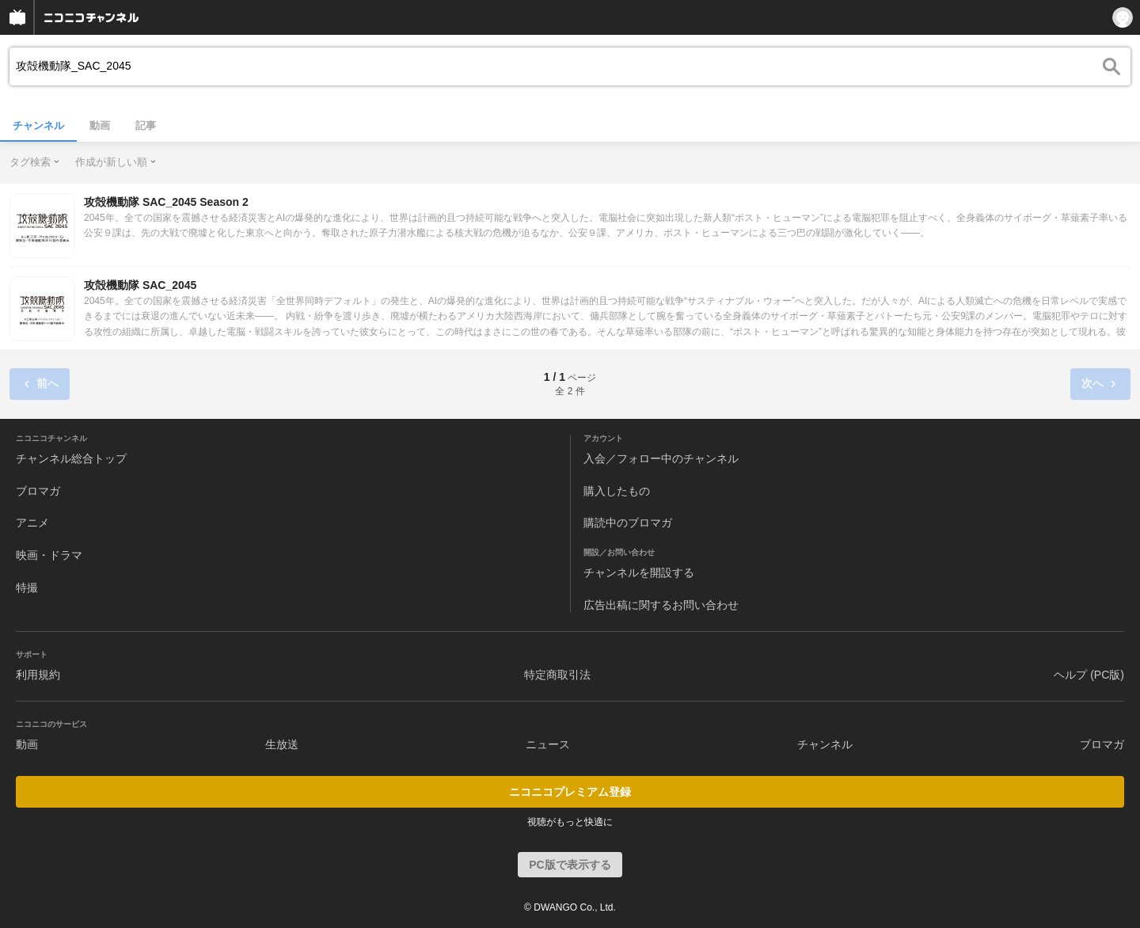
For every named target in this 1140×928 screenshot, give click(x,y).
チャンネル (38, 125)
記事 (145, 125)
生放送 (281, 744)
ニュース (548, 744)
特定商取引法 (557, 674)
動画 (99, 125)
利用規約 (38, 674)
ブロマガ (38, 491)
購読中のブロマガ (627, 522)
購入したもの (616, 491)
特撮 (27, 587)
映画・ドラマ (49, 555)
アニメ (32, 522)
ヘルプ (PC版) (1089, 674)
